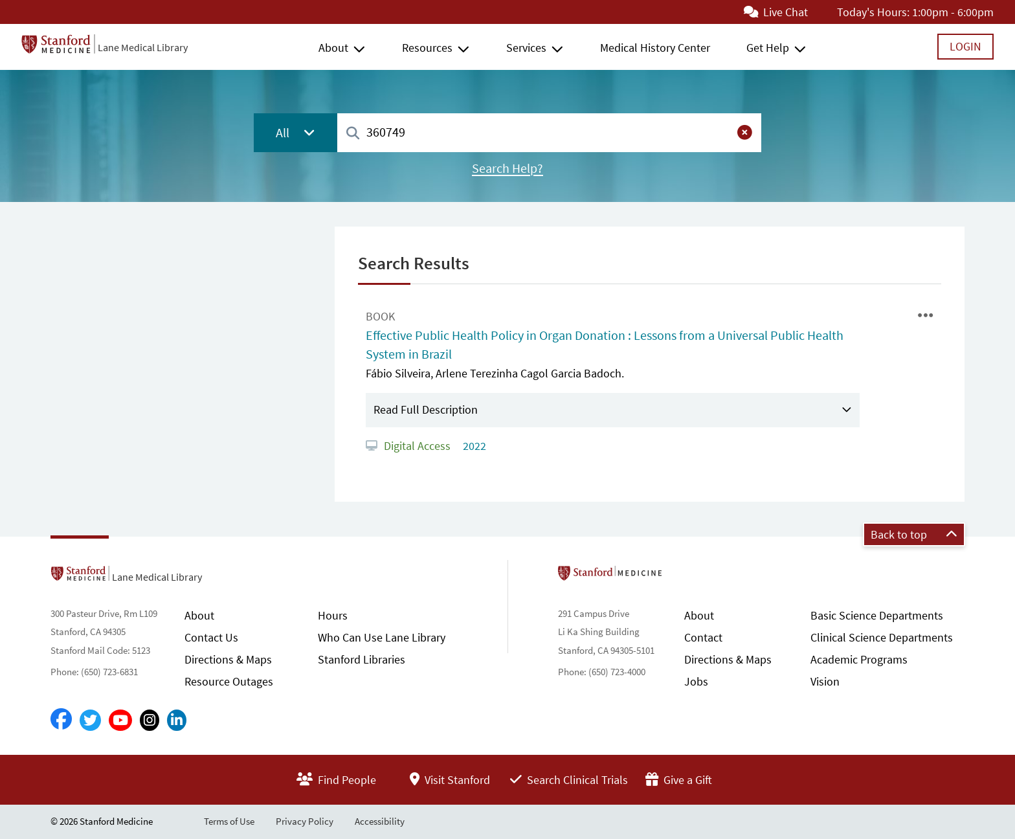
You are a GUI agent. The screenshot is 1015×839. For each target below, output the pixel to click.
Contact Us (211, 637)
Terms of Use (229, 821)
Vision (825, 681)
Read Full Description (426, 409)
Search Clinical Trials (569, 779)
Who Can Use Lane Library (381, 637)
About (333, 47)
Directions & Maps (228, 659)
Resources (427, 47)
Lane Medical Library (143, 47)
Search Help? (507, 168)
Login (965, 46)
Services (526, 47)
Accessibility (380, 821)
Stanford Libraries (361, 659)
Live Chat (776, 12)
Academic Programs (859, 659)
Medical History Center (655, 47)
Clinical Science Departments (881, 637)
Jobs (696, 681)
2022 (473, 445)
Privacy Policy (304, 821)
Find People (336, 779)
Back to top (914, 534)
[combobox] (549, 132)
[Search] (352, 133)
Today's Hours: (873, 12)
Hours (333, 615)
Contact (703, 637)
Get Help (767, 47)
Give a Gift (678, 779)
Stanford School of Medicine (684, 576)
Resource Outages (228, 681)
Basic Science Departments (876, 615)
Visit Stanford (450, 779)
